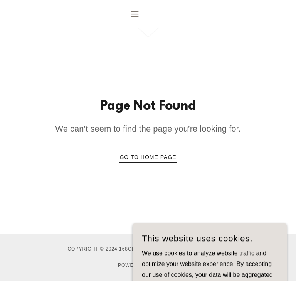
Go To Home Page (147, 157)
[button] (148, 14)
